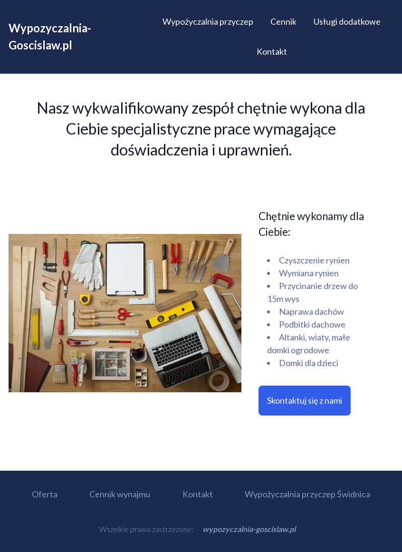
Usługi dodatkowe (347, 21)
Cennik (283, 21)
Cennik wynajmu (119, 494)
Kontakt (272, 51)
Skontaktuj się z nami (304, 400)
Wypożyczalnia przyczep (208, 21)
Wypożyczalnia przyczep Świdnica (307, 494)
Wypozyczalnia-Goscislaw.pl (50, 36)
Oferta (44, 494)
